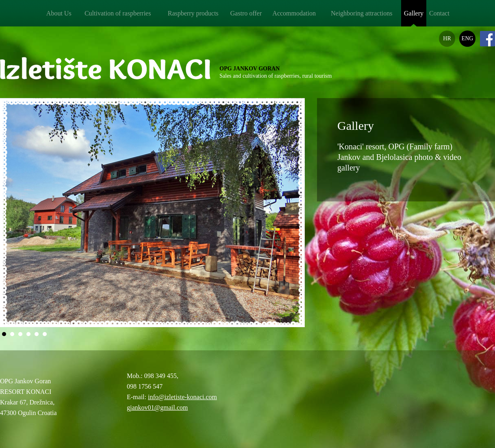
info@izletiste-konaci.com (182, 396)
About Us (59, 13)
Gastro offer (246, 13)
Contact (439, 13)
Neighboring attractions (362, 13)
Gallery (413, 13)
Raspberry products (193, 13)
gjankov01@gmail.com (157, 407)
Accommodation (294, 13)
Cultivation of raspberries (118, 13)
